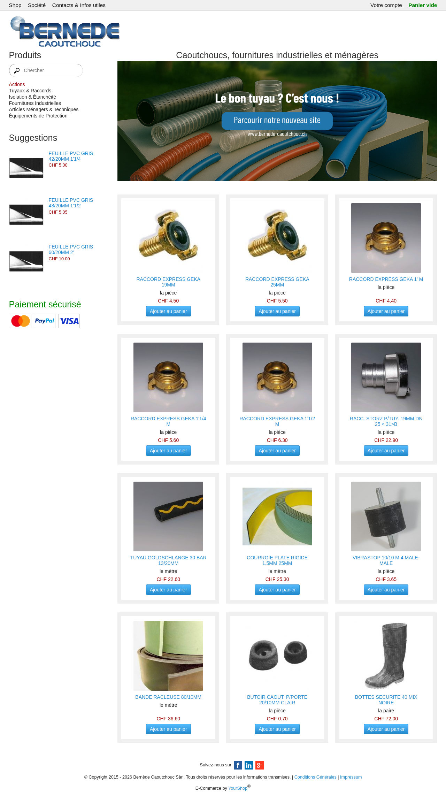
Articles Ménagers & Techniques (44, 109)
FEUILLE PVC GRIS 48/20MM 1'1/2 (71, 202)
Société (37, 5)
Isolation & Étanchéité (32, 96)
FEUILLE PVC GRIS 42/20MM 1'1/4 (71, 156)
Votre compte (386, 5)
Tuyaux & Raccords (30, 90)
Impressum (351, 777)
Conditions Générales (315, 777)
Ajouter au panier (168, 311)
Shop (15, 5)
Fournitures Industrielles (35, 103)
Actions (17, 84)
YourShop (237, 788)
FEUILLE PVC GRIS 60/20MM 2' (71, 249)
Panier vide (422, 5)
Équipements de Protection (38, 115)
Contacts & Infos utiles (79, 5)
